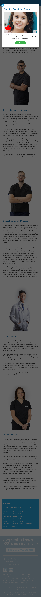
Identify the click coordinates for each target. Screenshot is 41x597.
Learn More (20, 43)
